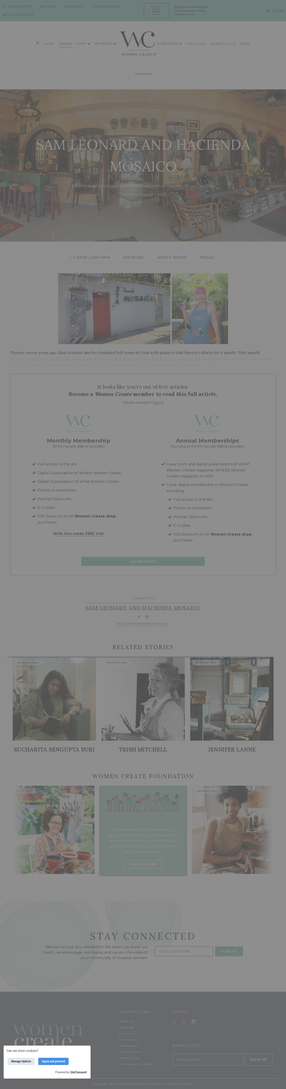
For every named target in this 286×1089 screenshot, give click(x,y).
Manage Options (21, 1061)
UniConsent (78, 1072)
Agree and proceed (53, 1061)
